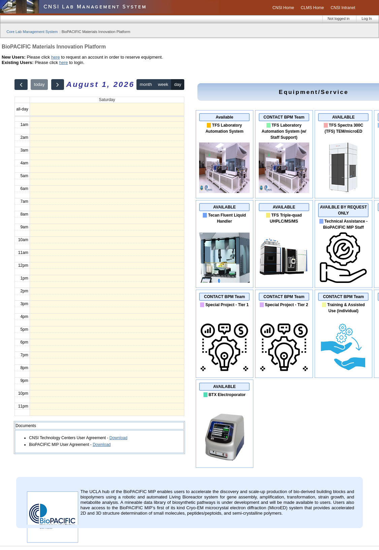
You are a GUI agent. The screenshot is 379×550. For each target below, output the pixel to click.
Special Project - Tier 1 (227, 304)
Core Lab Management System (32, 32)
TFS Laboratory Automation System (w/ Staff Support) (284, 131)
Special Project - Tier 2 (286, 304)
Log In (366, 19)
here (55, 57)
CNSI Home (283, 7)
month (146, 84)
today (39, 84)
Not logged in (339, 19)
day (177, 84)
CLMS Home (312, 7)
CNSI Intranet (343, 7)
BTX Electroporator (227, 394)
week (163, 84)
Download (118, 437)
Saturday (107, 99)
